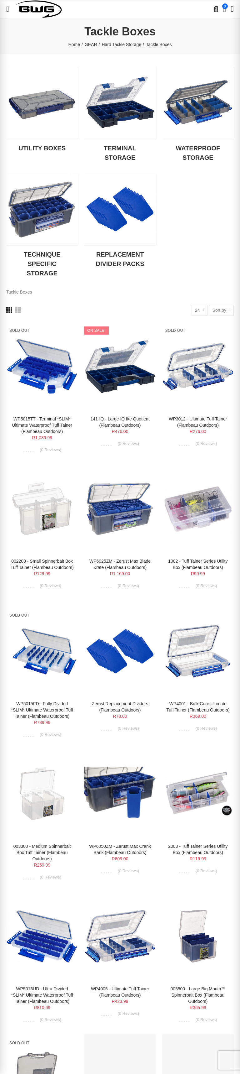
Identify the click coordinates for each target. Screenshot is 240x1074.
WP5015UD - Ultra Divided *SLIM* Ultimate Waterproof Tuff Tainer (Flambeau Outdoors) (42, 995)
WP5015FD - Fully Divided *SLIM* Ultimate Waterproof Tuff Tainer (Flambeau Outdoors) (42, 710)
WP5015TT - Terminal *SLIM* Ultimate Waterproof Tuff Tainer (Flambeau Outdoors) (42, 425)
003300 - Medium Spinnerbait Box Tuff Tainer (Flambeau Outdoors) (42, 852)
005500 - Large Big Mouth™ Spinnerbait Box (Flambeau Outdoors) (197, 995)
